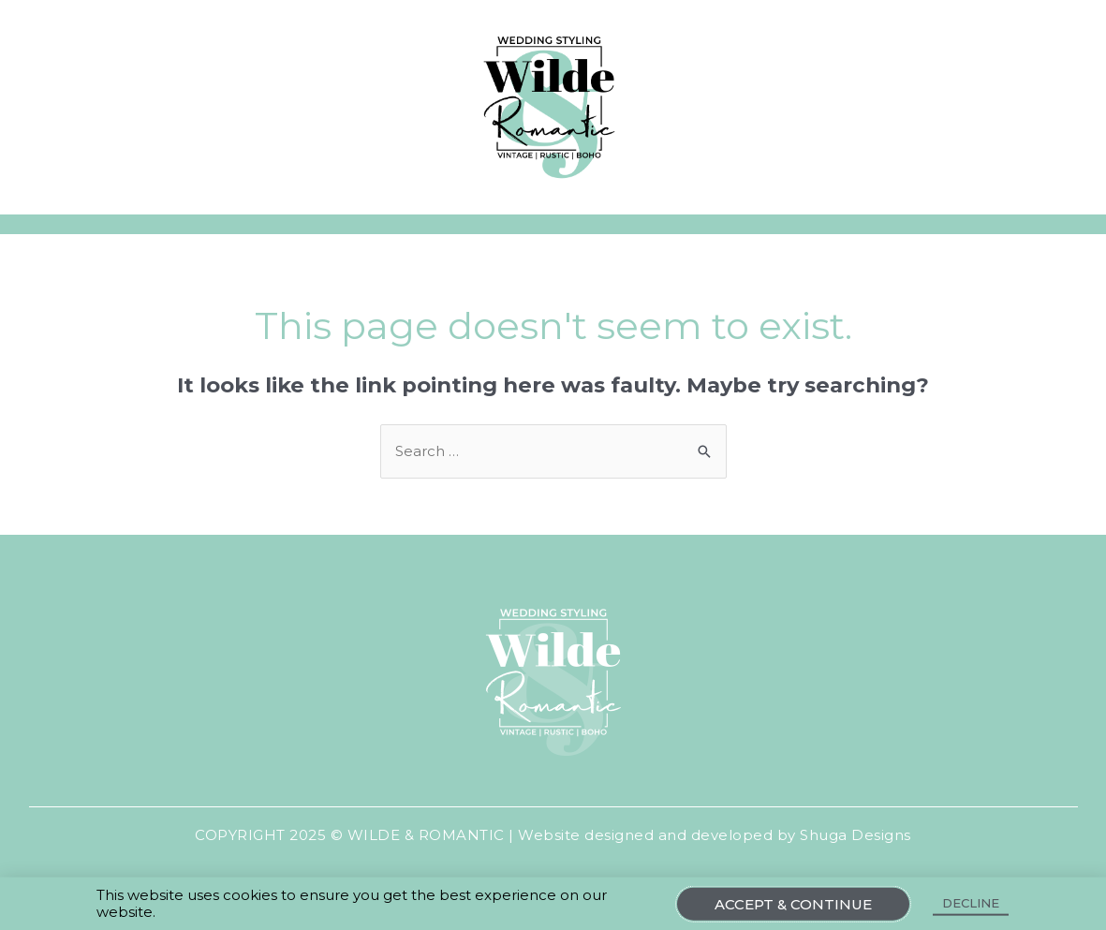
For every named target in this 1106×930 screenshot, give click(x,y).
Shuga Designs (855, 835)
